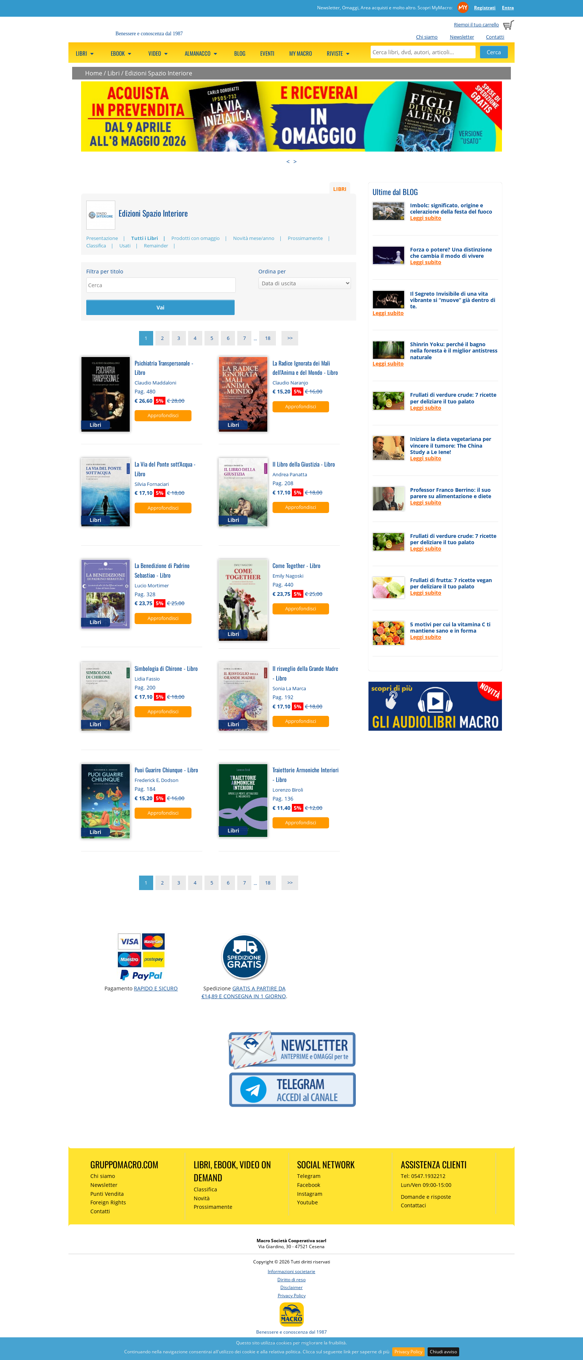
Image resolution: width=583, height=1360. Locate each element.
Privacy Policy (408, 1351)
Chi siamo (427, 36)
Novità (202, 1198)
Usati (125, 245)
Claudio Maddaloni (155, 383)
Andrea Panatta (290, 475)
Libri (86, 53)
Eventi (267, 53)
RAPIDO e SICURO (156, 989)
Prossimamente (305, 238)
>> (290, 339)
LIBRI (340, 188)
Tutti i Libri (144, 238)
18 (267, 339)
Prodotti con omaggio (195, 238)
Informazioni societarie (291, 1272)
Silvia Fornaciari (152, 484)
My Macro (300, 53)
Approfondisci (163, 416)
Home (93, 73)
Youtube (307, 1203)
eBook (122, 53)
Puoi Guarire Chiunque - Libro (166, 770)
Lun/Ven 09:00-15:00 (426, 1185)
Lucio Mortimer (152, 586)
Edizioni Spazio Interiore (158, 73)
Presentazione (102, 238)
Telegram (309, 1177)
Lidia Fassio (147, 679)
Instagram (309, 1194)
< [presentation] (288, 162)
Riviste (339, 53)
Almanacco (202, 53)
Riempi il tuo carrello (476, 24)
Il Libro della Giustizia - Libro (304, 465)
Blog (239, 53)
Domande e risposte (426, 1197)
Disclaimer (291, 1288)
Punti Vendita (107, 1194)
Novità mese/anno (253, 238)
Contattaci (413, 1206)
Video (159, 53)
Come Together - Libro (297, 566)
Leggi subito (425, 217)
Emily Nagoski (288, 576)
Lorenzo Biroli (288, 790)
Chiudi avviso (443, 1351)
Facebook (308, 1185)
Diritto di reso (291, 1280)
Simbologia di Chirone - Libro (166, 669)
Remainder (156, 245)
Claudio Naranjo (290, 383)
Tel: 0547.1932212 (423, 1177)
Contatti (495, 36)
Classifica (96, 245)
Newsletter (462, 36)
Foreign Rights (108, 1203)
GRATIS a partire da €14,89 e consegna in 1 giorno (244, 993)
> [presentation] (295, 162)
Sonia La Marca (289, 689)
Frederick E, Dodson (156, 781)
